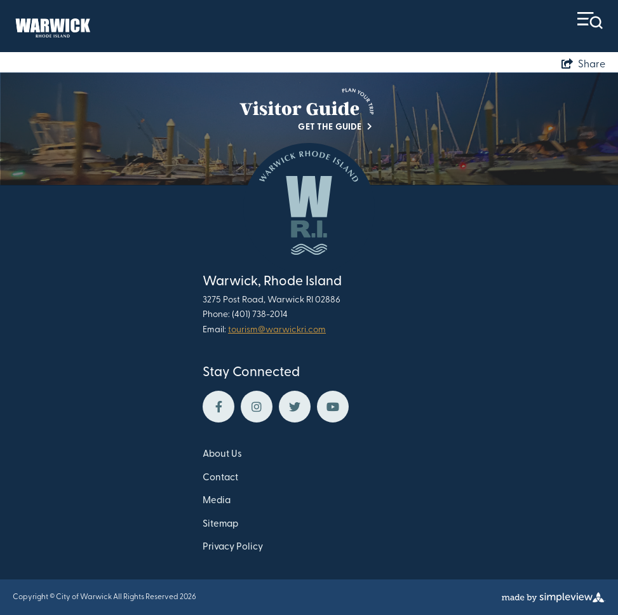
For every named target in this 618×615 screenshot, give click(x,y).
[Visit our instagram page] (256, 406)
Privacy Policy (233, 547)
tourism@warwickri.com (277, 330)
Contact (220, 478)
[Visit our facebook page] (218, 406)
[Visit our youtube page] (333, 406)
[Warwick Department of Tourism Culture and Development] (51, 26)
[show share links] (583, 64)
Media (217, 501)
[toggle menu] (590, 20)
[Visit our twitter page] (295, 406)
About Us (222, 454)
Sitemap (220, 524)
